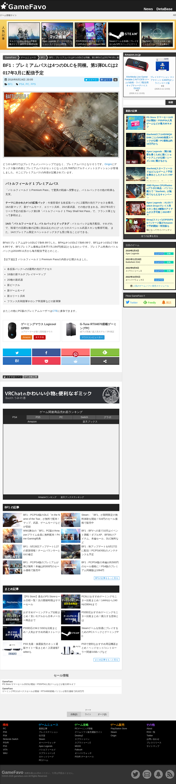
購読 (166, 302)
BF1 (10, 84)
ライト (88, 714)
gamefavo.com (21, 776)
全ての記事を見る (149, 236)
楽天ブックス (90, 421)
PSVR (6, 742)
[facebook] (46, 352)
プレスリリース (154, 742)
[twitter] (17, 352)
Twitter (131, 302)
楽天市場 (39, 337)
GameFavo (12, 772)
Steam (42, 739)
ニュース (159, 253)
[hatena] (17, 360)
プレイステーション (48, 732)
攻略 (169, 253)
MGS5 (78, 746)
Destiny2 (79, 735)
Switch (84, 417)
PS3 (5, 746)
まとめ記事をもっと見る (106, 660)
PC (27, 84)
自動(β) (74, 714)
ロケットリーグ (46, 756)
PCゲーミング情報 (84, 728)
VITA (5, 749)
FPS (33, 84)
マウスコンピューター (92, 337)
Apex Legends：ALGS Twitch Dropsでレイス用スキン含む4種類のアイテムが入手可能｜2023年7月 (159, 209)
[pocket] (46, 360)
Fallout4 (78, 749)
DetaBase (164, 9)
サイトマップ (153, 746)
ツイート (91, 79)
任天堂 (42, 735)
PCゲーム (43, 760)
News (148, 9)
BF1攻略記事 (30, 377)
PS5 (38, 417)
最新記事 (43, 728)
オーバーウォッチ (47, 742)
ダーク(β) (102, 714)
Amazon (26, 337)
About (149, 728)
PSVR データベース (84, 756)
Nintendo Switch (10, 739)
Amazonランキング (47, 497)
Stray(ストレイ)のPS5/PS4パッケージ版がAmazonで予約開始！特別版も (159, 222)
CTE (55, 310)
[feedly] (104, 352)
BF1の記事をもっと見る (106, 578)
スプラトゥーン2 (47, 753)
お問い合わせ (153, 739)
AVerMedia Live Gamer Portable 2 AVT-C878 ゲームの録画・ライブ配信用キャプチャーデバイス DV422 (137, 82)
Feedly (149, 302)
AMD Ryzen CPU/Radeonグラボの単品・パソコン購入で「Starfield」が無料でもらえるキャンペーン (159, 191)
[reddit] (75, 360)
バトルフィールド (47, 749)
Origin (108, 164)
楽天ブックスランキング (72, 497)
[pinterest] (75, 352)
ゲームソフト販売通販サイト (88, 732)
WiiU (5, 753)
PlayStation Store (119, 728)
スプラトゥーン (82, 739)
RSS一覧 (151, 732)
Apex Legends (45, 746)
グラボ (107, 417)
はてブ (106, 79)
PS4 (21, 84)
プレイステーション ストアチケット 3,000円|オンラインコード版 (162, 80)
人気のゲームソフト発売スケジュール (151, 286)
